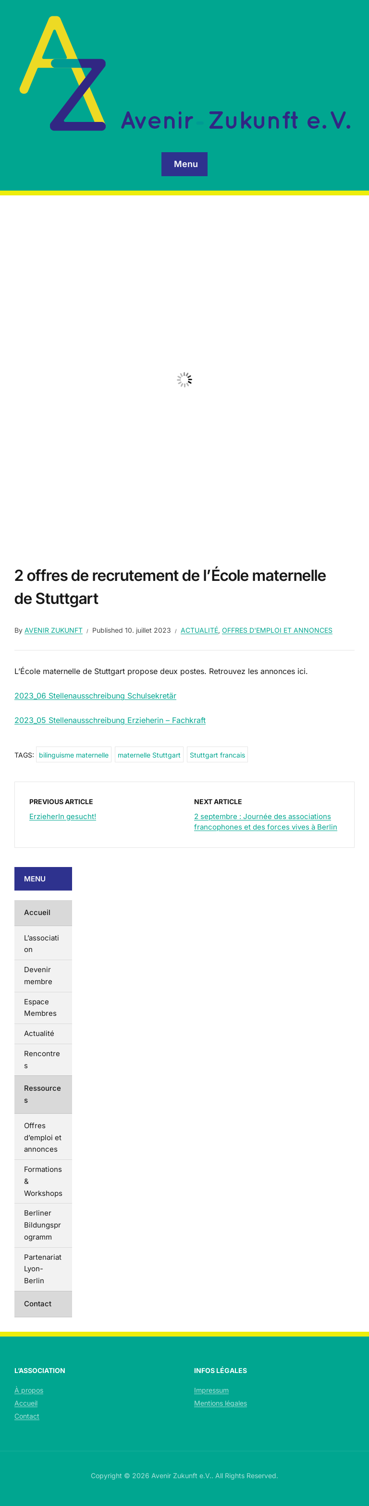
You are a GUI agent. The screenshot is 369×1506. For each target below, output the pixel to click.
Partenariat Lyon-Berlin (43, 1269)
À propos (28, 1390)
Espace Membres (40, 1007)
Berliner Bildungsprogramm (42, 1224)
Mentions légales (220, 1403)
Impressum (211, 1390)
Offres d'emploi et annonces (277, 630)
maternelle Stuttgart (149, 755)
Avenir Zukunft (54, 630)
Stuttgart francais (217, 755)
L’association (41, 943)
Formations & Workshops (43, 1181)
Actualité (199, 630)
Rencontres (42, 1059)
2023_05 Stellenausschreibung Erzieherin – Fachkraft (110, 720)
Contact (37, 1303)
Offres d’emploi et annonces (43, 1137)
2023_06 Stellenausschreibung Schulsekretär (95, 695)
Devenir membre (38, 975)
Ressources (42, 1094)
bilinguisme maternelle (74, 755)
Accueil (37, 912)
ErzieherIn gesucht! (62, 816)
